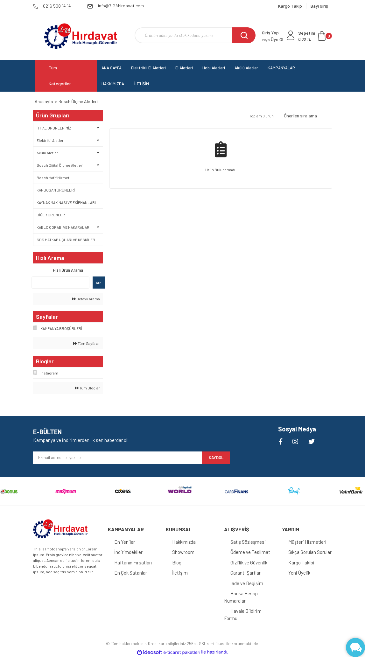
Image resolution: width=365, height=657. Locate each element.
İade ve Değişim (246, 583)
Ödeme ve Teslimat (250, 552)
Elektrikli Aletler (50, 140)
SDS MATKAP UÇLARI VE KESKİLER (66, 239)
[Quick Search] (60, 282)
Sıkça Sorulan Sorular (310, 552)
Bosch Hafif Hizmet (53, 177)
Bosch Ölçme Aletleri (78, 101)
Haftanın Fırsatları (133, 562)
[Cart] (315, 36)
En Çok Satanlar (130, 573)
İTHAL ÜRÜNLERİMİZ (54, 128)
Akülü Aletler (47, 152)
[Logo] (80, 36)
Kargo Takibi (301, 562)
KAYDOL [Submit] (216, 457)
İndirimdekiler (128, 552)
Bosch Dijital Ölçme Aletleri (60, 165)
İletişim (180, 573)
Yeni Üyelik (299, 573)
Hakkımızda (184, 542)
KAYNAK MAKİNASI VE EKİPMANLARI (66, 202)
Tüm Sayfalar (86, 343)
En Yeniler (124, 542)
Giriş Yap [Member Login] (270, 32)
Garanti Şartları (246, 573)
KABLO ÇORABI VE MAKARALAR (63, 227)
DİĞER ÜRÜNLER (51, 215)
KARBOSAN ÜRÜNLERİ (56, 190)
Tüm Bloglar (87, 388)
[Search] (195, 35)
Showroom (183, 552)
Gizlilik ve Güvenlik (248, 562)
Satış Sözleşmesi (248, 542)
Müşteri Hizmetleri (307, 542)
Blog (176, 562)
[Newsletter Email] (117, 457)
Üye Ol (272, 39)
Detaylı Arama (86, 299)
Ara (99, 282)
